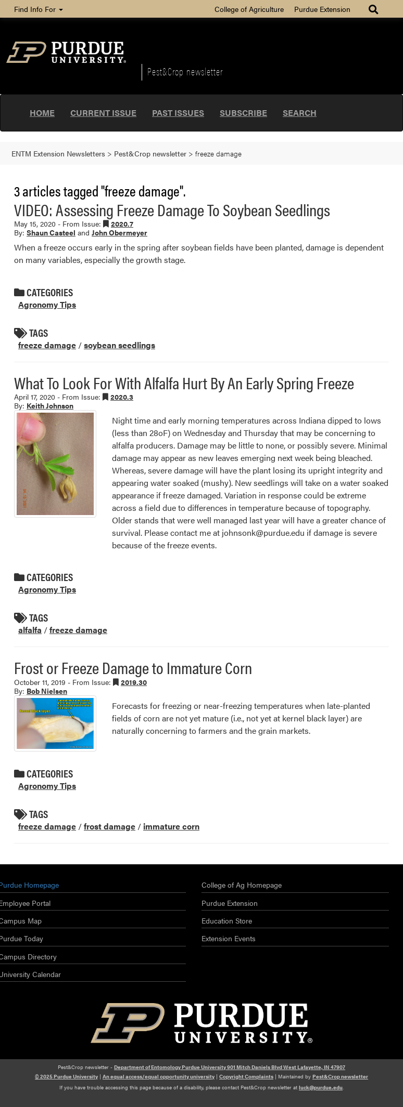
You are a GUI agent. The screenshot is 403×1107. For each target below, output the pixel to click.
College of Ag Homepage (241, 884)
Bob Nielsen (47, 691)
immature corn (171, 826)
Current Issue (103, 112)
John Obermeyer (119, 232)
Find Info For (38, 9)
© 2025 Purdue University (66, 1076)
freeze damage (47, 345)
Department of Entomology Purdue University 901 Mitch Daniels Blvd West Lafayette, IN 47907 (229, 1067)
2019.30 (134, 682)
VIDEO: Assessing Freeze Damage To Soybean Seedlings (172, 209)
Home (42, 112)
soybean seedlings (119, 345)
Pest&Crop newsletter (185, 71)
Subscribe (243, 112)
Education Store (226, 920)
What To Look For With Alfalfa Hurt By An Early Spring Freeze (184, 382)
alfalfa (30, 630)
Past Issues (178, 112)
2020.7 (122, 223)
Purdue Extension (322, 9)
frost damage (109, 826)
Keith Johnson (50, 405)
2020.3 (121, 396)
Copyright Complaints (246, 1076)
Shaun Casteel (51, 232)
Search (300, 112)
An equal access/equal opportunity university (159, 1076)
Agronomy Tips (47, 304)
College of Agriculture (249, 9)
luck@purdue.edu (321, 1087)
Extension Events (228, 938)
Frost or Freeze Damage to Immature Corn (133, 667)
